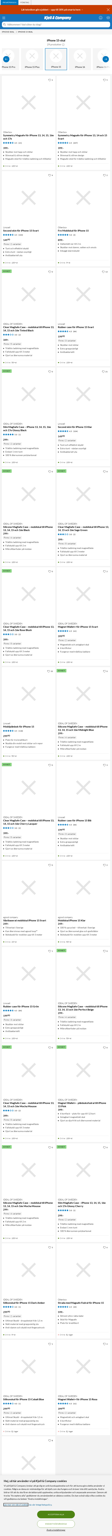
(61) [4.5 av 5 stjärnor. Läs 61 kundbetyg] (75, 631)
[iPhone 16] (80, 59)
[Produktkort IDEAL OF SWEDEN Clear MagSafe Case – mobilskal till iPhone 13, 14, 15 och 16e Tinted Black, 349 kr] (28, 294)
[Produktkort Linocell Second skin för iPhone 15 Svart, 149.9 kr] (28, 197)
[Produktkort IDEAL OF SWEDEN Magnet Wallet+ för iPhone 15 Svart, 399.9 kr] (83, 594)
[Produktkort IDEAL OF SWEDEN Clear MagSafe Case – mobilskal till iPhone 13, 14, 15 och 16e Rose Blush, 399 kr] (28, 594)
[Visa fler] (106, 59)
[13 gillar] (105, 272)
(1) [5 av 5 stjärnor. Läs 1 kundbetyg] (19, 434)
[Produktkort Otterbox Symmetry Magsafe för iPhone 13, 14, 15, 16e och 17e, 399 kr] (28, 102)
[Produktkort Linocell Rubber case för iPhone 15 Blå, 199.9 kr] (83, 787)
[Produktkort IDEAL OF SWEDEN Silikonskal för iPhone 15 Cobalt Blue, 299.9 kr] (28, 1366)
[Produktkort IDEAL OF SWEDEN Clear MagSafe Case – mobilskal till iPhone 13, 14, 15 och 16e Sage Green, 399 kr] (83, 494)
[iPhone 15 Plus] (32, 59)
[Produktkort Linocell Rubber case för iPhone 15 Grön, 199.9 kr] (28, 973)
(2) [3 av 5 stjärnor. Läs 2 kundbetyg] (19, 335)
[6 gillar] (105, 1247)
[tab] (9, 2)
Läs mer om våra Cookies (16, 1504)
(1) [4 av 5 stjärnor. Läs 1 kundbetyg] (19, 1307)
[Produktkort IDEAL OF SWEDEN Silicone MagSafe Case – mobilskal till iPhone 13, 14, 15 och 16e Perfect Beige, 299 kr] (83, 973)
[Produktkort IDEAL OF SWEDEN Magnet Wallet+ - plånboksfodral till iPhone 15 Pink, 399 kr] (83, 1070)
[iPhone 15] (56, 59)
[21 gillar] (105, 371)
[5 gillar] (105, 80)
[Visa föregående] (6, 59)
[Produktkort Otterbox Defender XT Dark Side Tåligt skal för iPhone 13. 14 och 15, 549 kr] (28, 1463)
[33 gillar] (50, 671)
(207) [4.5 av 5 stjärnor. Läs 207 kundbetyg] (75, 143)
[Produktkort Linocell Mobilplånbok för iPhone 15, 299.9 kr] (28, 693)
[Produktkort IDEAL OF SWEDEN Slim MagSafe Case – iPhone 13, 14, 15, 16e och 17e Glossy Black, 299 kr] (28, 394)
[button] (63, 44)
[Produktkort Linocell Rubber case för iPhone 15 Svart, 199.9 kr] (83, 294)
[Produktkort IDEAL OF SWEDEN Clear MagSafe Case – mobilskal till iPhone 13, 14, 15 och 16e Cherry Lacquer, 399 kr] (28, 787)
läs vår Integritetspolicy (40, 1504)
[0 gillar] (50, 272)
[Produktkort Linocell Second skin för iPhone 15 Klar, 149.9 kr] (83, 394)
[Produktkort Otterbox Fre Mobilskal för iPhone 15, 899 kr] (83, 197)
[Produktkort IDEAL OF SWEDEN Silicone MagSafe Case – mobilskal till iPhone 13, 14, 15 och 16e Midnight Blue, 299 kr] (83, 693)
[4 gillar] (50, 175)
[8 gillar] (50, 1440)
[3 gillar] (105, 765)
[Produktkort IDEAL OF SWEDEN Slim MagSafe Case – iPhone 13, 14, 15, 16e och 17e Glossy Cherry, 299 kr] (83, 1170)
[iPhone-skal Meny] (16, 32)
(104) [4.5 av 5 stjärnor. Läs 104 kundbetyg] (20, 235)
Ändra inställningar (56, 1530)
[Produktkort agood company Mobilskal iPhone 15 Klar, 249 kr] (83, 887)
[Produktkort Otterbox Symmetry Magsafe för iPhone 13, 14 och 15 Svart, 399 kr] (83, 102)
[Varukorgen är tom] (108, 17)
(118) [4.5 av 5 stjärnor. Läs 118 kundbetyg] (20, 731)
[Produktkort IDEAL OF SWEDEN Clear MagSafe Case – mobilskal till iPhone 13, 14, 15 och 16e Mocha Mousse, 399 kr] (28, 1070)
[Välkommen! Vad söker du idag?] (58, 24)
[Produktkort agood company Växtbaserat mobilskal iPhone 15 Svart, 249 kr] (28, 887)
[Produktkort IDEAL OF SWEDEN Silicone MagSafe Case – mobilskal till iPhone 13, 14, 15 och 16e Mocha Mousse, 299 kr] (28, 1170)
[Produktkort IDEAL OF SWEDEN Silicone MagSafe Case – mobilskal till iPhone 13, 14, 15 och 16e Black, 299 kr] (28, 494)
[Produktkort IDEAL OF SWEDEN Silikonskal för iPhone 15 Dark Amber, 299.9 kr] (28, 1270)
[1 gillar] (50, 951)
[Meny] (4, 18)
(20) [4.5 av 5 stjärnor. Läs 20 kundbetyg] (75, 1307)
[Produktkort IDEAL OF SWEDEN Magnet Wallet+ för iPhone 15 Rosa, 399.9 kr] (83, 1366)
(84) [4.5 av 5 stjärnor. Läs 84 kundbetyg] (75, 331)
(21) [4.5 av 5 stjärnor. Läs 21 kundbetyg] (20, 143)
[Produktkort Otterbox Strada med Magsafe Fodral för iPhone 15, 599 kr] (83, 1270)
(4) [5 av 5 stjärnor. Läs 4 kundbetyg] (74, 235)
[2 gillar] (50, 80)
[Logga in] (100, 17)
